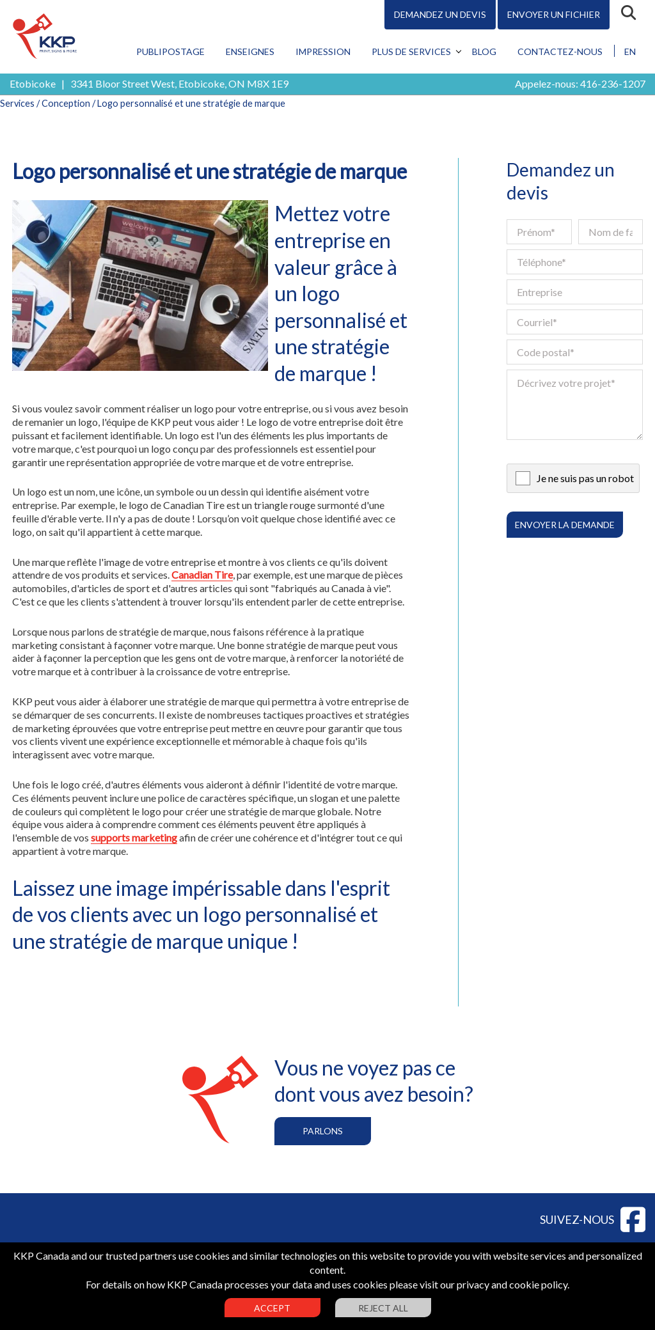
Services (17, 103)
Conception (66, 103)
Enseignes (250, 51)
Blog (484, 51)
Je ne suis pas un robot (585, 478)
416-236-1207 (612, 83)
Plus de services (411, 51)
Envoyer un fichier (553, 14)
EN (630, 51)
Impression (323, 51)
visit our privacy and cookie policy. (494, 1284)
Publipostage (170, 51)
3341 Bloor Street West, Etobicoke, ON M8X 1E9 (179, 83)
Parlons (323, 1130)
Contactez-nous (560, 51)
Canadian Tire (202, 574)
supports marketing (134, 837)
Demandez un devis (440, 14)
